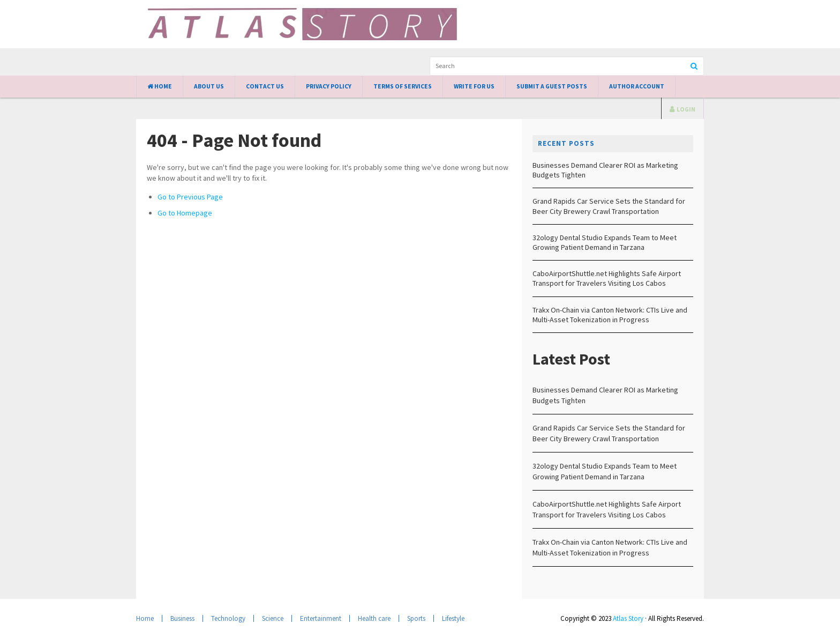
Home (159, 86)
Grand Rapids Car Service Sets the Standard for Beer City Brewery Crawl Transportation (608, 206)
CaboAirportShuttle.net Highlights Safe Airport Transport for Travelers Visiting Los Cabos (606, 278)
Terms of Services (402, 86)
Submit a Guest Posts (551, 86)
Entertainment (320, 618)
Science (272, 618)
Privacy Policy (328, 86)
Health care (374, 618)
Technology (228, 618)
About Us (209, 86)
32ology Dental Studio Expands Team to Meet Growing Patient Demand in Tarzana (604, 242)
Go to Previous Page (190, 197)
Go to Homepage (185, 213)
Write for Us (474, 86)
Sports (416, 618)
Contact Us (265, 86)
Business (182, 618)
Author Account (636, 86)
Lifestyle (453, 618)
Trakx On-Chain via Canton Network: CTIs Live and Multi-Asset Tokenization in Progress (609, 314)
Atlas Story (628, 618)
